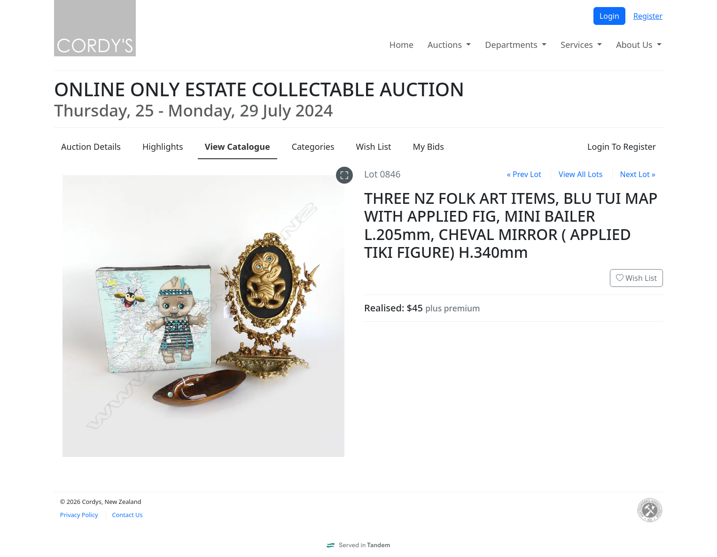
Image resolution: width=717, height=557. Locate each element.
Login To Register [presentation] (621, 146)
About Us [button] (635, 44)
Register (647, 16)
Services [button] (578, 44)
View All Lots (580, 174)
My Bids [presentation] (428, 146)
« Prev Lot (524, 174)
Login (609, 16)
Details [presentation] (91, 146)
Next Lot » (637, 174)
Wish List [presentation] (373, 146)
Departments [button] (512, 44)
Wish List (636, 278)
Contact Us (127, 515)
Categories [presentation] (313, 146)
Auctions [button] (446, 44)
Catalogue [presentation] (237, 146)
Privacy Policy (79, 515)
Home (401, 44)
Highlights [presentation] (162, 146)
